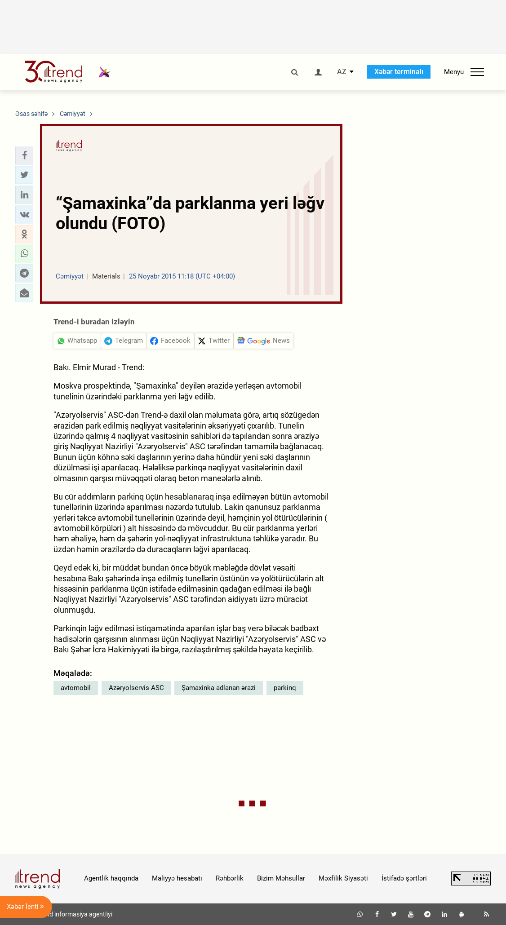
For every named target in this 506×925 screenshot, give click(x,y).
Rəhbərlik (230, 878)
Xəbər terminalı (398, 71)
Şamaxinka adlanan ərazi (219, 688)
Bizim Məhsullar (281, 878)
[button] (24, 155)
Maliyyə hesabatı (177, 878)
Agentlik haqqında (111, 878)
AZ (341, 71)
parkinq (285, 688)
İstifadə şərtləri (404, 878)
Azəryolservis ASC (136, 688)
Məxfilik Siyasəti (343, 878)
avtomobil (76, 688)
